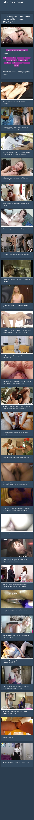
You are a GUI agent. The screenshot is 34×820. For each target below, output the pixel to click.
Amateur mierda (9, 58)
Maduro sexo (11, 60)
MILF (7, 63)
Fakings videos (12, 2)
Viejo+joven (17, 63)
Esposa (21, 58)
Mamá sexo (22, 60)
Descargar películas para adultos (17, 50)
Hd (28, 58)
